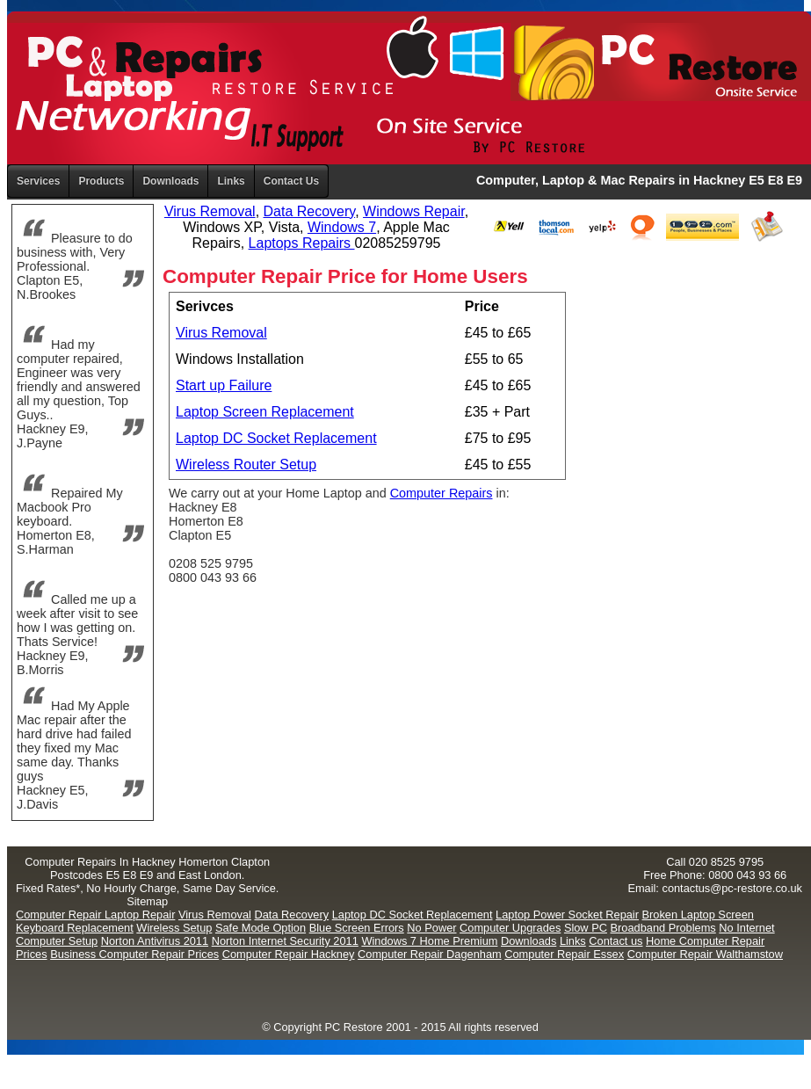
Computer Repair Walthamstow (705, 954)
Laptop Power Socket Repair (567, 914)
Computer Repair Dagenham (430, 954)
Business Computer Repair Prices (134, 954)
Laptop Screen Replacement (265, 411)
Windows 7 (342, 227)
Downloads (528, 940)
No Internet (746, 927)
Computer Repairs (441, 493)
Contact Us (291, 181)
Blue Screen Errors (356, 927)
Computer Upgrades (510, 927)
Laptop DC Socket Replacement (276, 438)
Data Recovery (310, 211)
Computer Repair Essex (564, 954)
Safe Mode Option (260, 927)
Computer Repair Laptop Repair (95, 914)
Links (230, 181)
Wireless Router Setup (246, 464)
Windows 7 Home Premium (429, 940)
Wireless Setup (174, 927)
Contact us (615, 940)
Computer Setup (57, 940)
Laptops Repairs (302, 243)
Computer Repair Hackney (288, 954)
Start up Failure (224, 385)
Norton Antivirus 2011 (154, 940)
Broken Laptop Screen (698, 914)
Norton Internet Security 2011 (285, 940)
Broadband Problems (663, 927)
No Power (431, 927)
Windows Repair (414, 211)
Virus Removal (210, 211)
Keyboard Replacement (75, 927)
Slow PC (585, 927)
